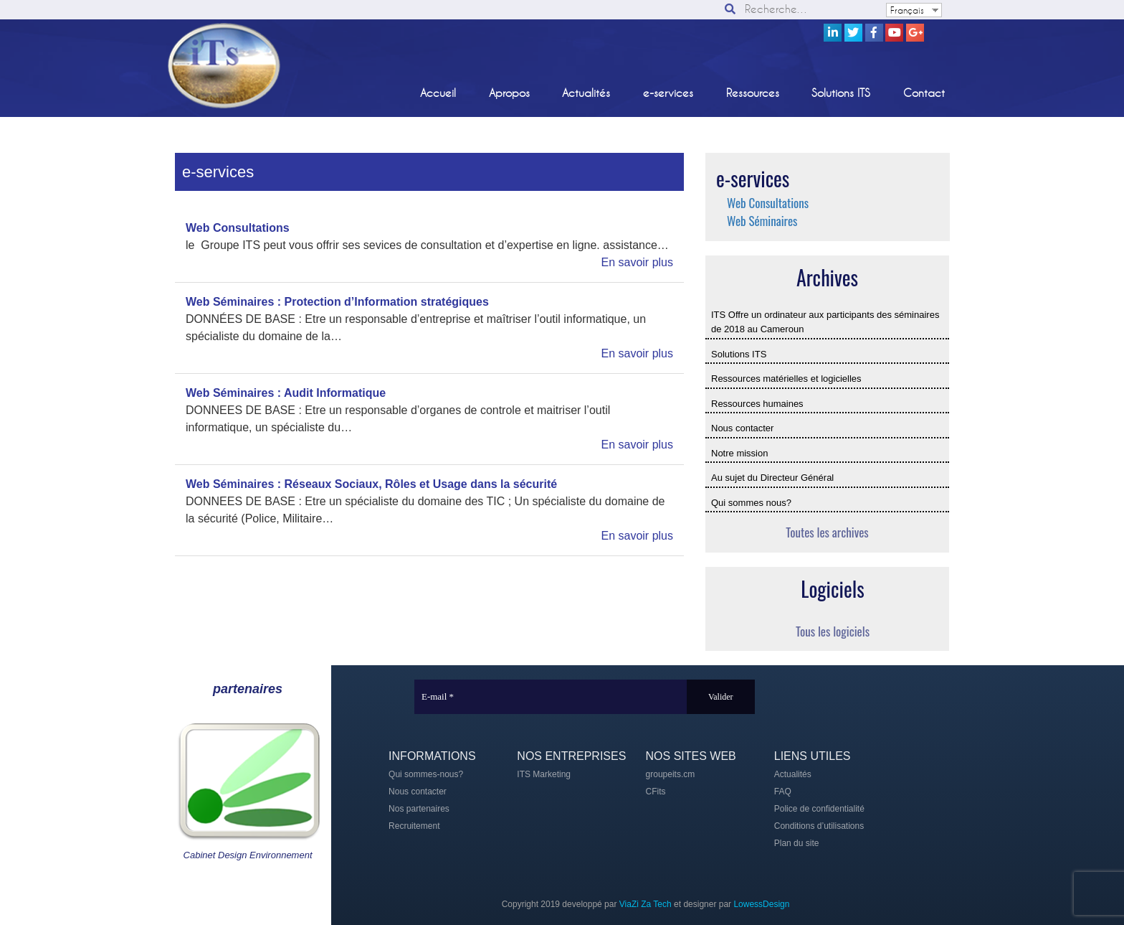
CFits (656, 792)
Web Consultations (768, 203)
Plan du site (796, 843)
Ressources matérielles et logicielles (786, 378)
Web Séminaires (762, 221)
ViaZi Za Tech (645, 904)
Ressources (752, 92)
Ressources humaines (757, 403)
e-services (668, 92)
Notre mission (739, 453)
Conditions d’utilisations (819, 826)
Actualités (586, 92)
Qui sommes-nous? (426, 774)
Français (907, 10)
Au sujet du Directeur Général (772, 477)
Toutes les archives (827, 532)
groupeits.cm (670, 774)
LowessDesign (761, 904)
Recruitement (414, 826)
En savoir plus (637, 262)
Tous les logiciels (833, 631)
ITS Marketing (544, 774)
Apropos (509, 92)
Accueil (438, 92)
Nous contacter (742, 428)
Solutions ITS (840, 92)
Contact (924, 92)
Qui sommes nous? (751, 502)
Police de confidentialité (819, 809)
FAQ (782, 792)
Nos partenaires (419, 809)
